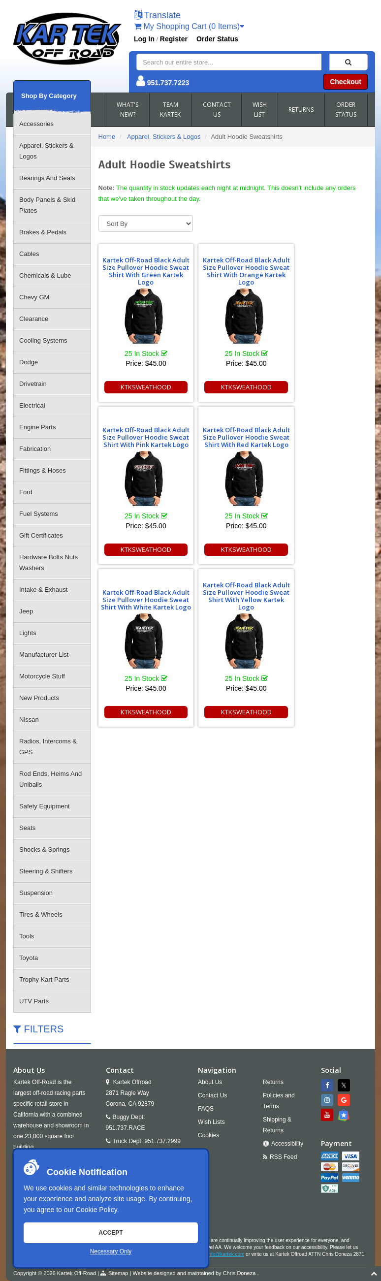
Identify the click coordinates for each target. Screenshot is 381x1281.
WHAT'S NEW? (127, 109)
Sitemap (118, 1273)
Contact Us (212, 1095)
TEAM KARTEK (170, 109)
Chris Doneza (239, 1273)
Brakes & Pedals (42, 232)
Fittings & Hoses (42, 470)
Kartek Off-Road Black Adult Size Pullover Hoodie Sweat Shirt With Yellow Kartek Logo (324, 433)
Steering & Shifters (45, 871)
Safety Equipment (44, 806)
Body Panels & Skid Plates (47, 205)
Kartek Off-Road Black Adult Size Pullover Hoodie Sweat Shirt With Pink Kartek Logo (324, 271)
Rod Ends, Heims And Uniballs (50, 779)
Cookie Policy (96, 1210)
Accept (110, 1232)
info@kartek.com (225, 1254)
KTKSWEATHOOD (141, 387)
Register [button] (174, 39)
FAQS (206, 1108)
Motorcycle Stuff (42, 676)
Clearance (33, 318)
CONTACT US (217, 109)
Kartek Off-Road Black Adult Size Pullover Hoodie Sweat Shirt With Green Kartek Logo (141, 271)
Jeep (26, 611)
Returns (273, 1082)
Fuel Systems (38, 513)
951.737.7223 (168, 83)
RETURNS (301, 109)
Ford (25, 492)
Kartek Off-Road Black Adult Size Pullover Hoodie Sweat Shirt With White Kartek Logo (232, 433)
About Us (210, 1082)
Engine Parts (37, 427)
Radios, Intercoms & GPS (48, 746)
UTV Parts (34, 1001)
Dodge (28, 362)
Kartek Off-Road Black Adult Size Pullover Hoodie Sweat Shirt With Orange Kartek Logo (232, 271)
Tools (26, 936)
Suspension (36, 893)
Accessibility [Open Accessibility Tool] (287, 1143)
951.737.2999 (162, 1141)
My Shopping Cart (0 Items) (189, 26)
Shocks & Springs (44, 849)
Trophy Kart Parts (44, 979)
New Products (39, 698)
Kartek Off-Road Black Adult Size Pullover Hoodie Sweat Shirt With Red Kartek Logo (141, 433)
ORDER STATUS (345, 109)
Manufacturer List (43, 654)
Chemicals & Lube (45, 275)
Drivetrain (33, 383)
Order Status (217, 39)
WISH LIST (260, 109)
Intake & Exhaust (43, 589)
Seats (27, 828)
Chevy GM (34, 297)
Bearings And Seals (47, 178)
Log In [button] (144, 39)
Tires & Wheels (41, 914)
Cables (29, 253)
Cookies (208, 1135)
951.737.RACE (125, 1127)
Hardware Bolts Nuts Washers (48, 562)
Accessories (36, 124)
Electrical (32, 405)
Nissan (29, 719)
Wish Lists (211, 1122)
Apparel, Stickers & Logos (46, 151)
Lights (27, 633)
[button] (157, 16)
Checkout (345, 82)
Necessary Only (111, 1251)
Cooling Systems (43, 340)
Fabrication (35, 448)
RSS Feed (283, 1156)
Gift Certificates (41, 535)
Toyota (28, 957)
